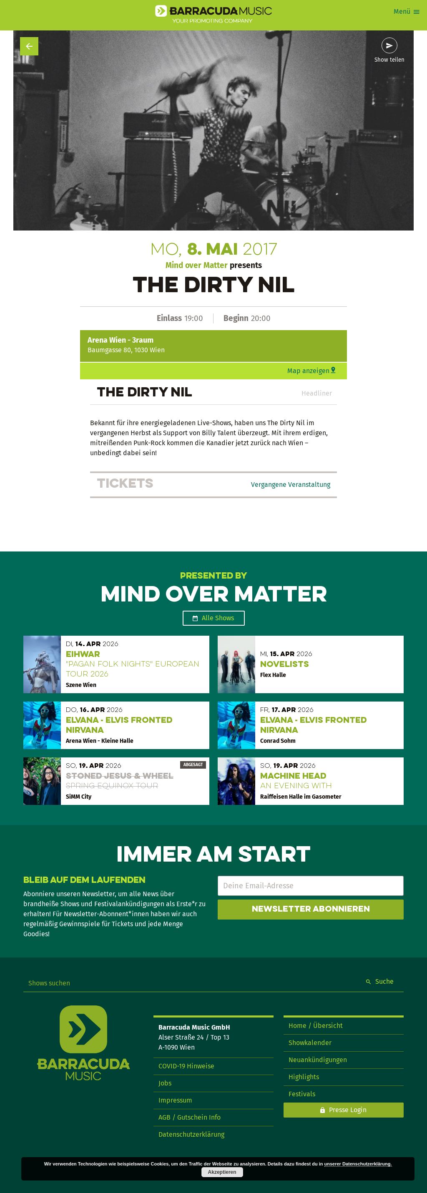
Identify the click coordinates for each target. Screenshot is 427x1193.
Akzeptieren (222, 1172)
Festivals (302, 1094)
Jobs (164, 1083)
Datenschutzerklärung (191, 1134)
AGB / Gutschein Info (189, 1117)
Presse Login (348, 1110)
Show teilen (389, 60)
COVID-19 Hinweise (186, 1066)
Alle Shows (218, 618)
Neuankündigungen (318, 1060)
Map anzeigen (308, 371)
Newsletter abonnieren (311, 909)
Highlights (304, 1077)
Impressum (175, 1100)
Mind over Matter (197, 265)
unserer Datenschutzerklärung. (358, 1163)
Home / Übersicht (316, 1026)
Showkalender (310, 1043)
